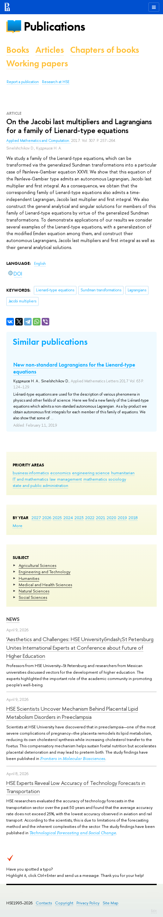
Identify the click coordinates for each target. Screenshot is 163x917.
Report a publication (23, 81)
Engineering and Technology (44, 571)
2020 (111, 517)
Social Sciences (33, 597)
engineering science (91, 473)
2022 (89, 517)
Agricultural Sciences (37, 565)
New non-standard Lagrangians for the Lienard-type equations (74, 368)
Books (17, 49)
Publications (54, 26)
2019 (122, 517)
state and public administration (40, 485)
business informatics (31, 473)
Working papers (37, 63)
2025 (57, 517)
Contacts (44, 903)
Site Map (110, 903)
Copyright (64, 903)
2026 (46, 517)
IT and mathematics (30, 479)
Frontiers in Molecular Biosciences (72, 758)
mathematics (95, 479)
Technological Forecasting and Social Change (72, 832)
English (40, 263)
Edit (154, 910)
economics (60, 473)
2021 (100, 517)
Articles (49, 49)
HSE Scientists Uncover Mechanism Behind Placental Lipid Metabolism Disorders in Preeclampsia (72, 712)
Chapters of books (104, 49)
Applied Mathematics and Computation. (38, 140)
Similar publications (50, 341)
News (13, 619)
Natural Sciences (34, 591)
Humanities (29, 578)
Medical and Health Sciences (45, 584)
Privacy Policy (88, 903)
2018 (133, 517)
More (17, 525)
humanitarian (123, 473)
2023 (79, 517)
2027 (36, 517)
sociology (117, 479)
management (69, 479)
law (53, 479)
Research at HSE (55, 81)
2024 (68, 517)
